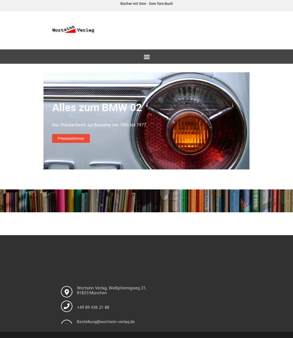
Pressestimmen (71, 138)
